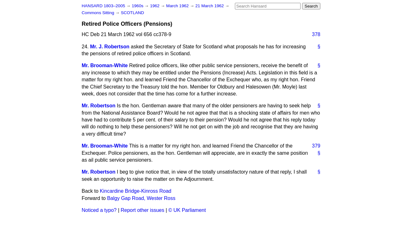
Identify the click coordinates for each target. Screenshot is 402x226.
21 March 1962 (210, 5)
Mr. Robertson (99, 105)
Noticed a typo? (99, 210)
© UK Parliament (187, 210)
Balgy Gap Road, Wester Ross (141, 198)
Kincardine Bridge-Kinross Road (135, 191)
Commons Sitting (98, 12)
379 (316, 145)
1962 (155, 5)
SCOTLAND (132, 12)
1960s (138, 5)
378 (316, 34)
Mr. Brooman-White (105, 65)
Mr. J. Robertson (109, 46)
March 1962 (178, 5)
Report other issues (142, 210)
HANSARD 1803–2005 (103, 5)
